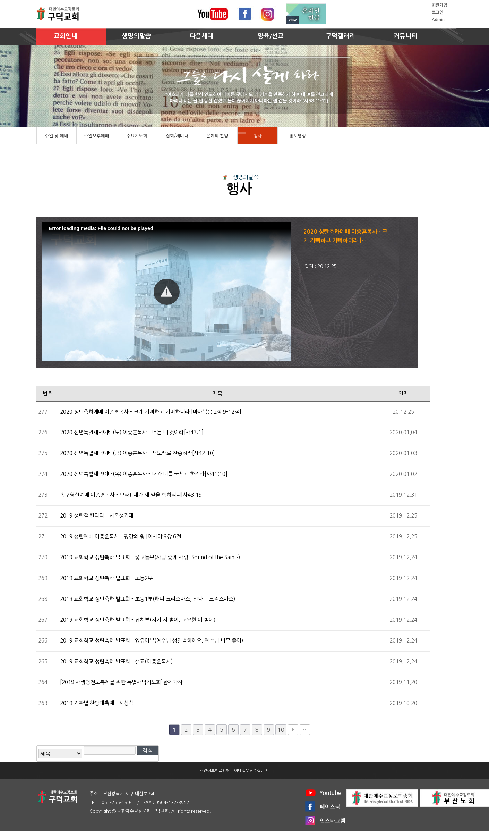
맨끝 (305, 729)
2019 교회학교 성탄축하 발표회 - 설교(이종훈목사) (116, 661)
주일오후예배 (96, 135)
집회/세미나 (177, 135)
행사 (258, 135)
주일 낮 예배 (56, 135)
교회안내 (65, 36)
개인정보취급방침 (214, 771)
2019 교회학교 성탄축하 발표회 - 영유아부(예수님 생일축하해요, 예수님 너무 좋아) (151, 640)
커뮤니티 (405, 36)
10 (280, 729)
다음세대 (201, 36)
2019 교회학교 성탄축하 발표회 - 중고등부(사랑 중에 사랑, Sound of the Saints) (150, 557)
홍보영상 (298, 135)
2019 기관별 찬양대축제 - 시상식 (97, 703)
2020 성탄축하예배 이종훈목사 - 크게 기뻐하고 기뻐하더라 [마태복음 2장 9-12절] (150, 411)
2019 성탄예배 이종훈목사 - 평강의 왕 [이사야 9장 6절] (121, 536)
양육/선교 (271, 36)
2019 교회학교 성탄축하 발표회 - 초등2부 (106, 578)
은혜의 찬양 (217, 135)
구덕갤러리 (340, 36)
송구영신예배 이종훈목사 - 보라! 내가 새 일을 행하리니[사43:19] (132, 494)
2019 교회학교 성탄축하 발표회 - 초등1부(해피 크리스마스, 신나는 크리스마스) (147, 599)
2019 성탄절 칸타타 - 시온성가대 (97, 515)
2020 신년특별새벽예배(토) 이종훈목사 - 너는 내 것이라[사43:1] (132, 432)
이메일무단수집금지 (251, 771)
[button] (167, 292)
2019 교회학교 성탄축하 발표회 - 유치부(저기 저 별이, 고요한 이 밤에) (137, 619)
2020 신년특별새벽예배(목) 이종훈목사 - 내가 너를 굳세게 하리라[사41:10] (144, 474)
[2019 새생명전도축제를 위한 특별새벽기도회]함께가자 (121, 682)
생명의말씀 (136, 36)
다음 (293, 729)
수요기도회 (137, 135)
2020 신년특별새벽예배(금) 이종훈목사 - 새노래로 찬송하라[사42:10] (137, 453)
